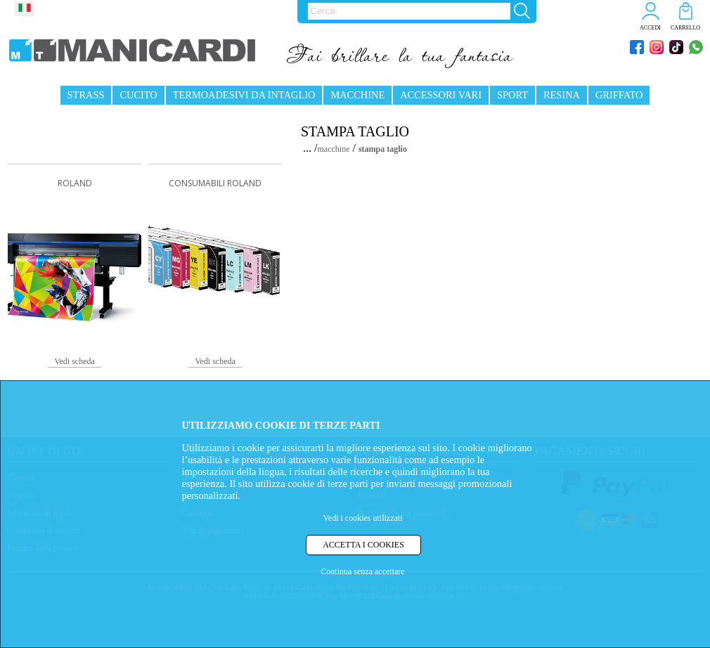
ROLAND (75, 183)
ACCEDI (650, 28)
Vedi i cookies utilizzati (363, 518)
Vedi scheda (74, 361)
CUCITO (138, 95)
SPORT (512, 95)
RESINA (561, 95)
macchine (334, 149)
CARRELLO (685, 28)
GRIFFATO (619, 95)
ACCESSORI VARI (441, 95)
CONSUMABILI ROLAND (215, 183)
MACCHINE (357, 95)
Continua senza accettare (362, 571)
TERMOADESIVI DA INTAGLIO (244, 95)
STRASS (86, 95)
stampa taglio (383, 149)
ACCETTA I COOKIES (363, 545)
